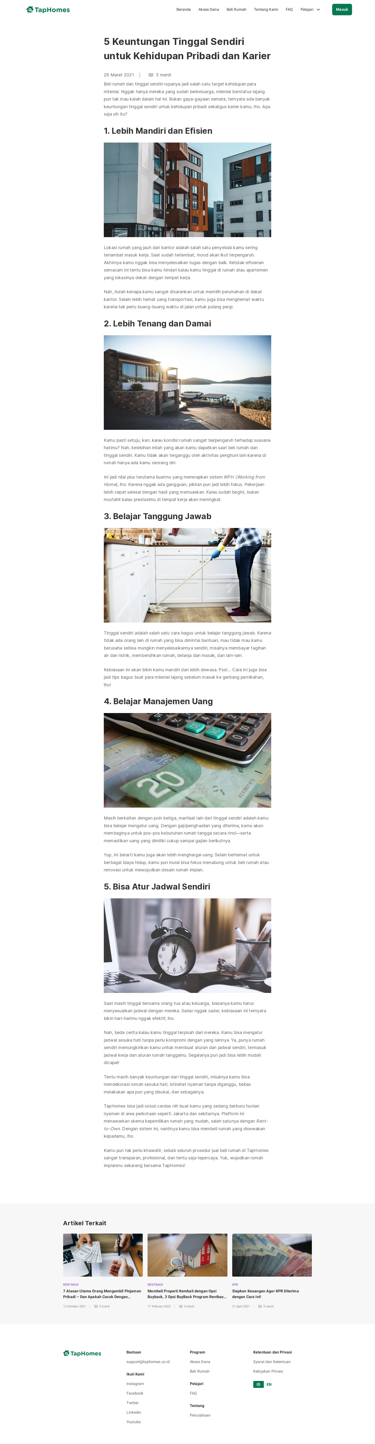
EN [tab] (269, 1384)
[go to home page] (50, 9)
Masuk (342, 9)
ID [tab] (258, 1384)
